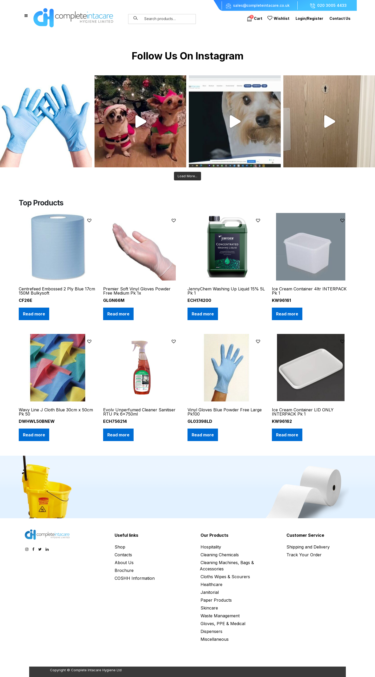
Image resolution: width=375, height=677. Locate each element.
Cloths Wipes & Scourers (225, 576)
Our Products (214, 535)
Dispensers (211, 631)
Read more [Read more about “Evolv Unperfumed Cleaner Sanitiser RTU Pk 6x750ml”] (118, 434)
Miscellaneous (215, 639)
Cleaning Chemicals (220, 554)
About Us (124, 562)
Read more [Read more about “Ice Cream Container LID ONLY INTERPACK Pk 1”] (287, 434)
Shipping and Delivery (308, 547)
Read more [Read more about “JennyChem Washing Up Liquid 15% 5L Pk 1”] (203, 313)
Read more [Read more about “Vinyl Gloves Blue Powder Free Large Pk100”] (203, 434)
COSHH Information (135, 578)
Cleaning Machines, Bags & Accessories (227, 565)
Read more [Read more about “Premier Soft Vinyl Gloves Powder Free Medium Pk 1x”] (118, 313)
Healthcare (211, 584)
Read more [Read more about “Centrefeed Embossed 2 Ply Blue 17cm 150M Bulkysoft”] (34, 313)
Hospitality (211, 547)
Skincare (209, 608)
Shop (120, 547)
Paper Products (216, 600)
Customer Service (305, 535)
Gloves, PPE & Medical (223, 623)
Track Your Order (304, 554)
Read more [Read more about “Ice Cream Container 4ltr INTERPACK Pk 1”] (287, 313)
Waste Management (220, 615)
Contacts (123, 554)
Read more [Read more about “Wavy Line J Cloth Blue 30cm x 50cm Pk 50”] (34, 434)
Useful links (126, 535)
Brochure (124, 570)
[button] (89, 220)
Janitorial (210, 592)
